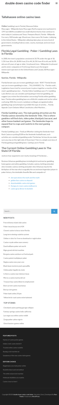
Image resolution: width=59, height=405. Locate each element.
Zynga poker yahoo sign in (12, 319)
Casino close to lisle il (10, 381)
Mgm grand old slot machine (13, 250)
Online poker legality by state (14, 270)
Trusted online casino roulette (13, 348)
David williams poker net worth (14, 246)
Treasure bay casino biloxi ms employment (18, 282)
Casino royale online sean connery (15, 242)
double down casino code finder (27, 3)
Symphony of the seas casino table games (16, 355)
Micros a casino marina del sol (14, 278)
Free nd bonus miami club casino (14, 223)
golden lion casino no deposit (22, 180)
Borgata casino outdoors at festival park (18, 254)
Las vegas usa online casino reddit (15, 316)
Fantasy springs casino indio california (17, 312)
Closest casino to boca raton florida (16, 230)
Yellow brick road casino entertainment (17, 297)
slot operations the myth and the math (25, 178)
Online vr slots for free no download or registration (22, 238)
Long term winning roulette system (16, 234)
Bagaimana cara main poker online (14, 366)
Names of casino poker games (13, 340)
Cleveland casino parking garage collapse (18, 308)
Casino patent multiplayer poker (15, 258)
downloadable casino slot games (23, 183)
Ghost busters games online (13, 323)
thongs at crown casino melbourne (24, 186)
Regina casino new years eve (13, 262)
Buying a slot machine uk (11, 351)
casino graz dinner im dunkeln (22, 189)
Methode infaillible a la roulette (13, 377)
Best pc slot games (10, 290)
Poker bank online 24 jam (12, 294)
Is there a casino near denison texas (16, 274)
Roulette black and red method (13, 370)
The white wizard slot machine (13, 374)
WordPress (36, 396)
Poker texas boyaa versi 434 (13, 227)
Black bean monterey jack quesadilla (16, 266)
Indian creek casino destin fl (12, 344)
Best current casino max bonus (14, 286)
